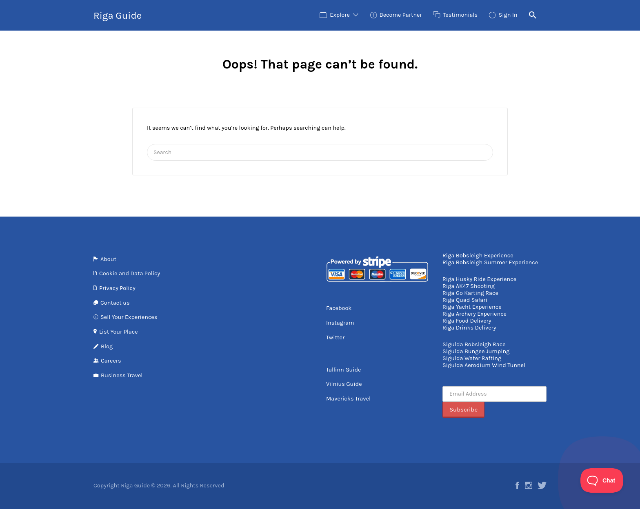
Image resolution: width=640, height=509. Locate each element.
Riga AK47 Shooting (468, 286)
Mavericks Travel (348, 398)
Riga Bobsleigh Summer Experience (490, 262)
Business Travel (121, 375)
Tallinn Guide (343, 369)
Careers (111, 360)
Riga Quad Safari (464, 300)
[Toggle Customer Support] (602, 480)
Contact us (114, 302)
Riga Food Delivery (466, 320)
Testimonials (460, 14)
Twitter (335, 337)
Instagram (340, 322)
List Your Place (118, 331)
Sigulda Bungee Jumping (475, 351)
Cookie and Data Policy (129, 273)
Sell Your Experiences (128, 317)
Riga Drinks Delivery (469, 327)
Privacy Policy (117, 288)
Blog (107, 346)
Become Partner (401, 14)
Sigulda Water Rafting (471, 358)
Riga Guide (117, 15)
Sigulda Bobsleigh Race (474, 344)
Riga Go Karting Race (470, 293)
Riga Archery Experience (474, 313)
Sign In (507, 14)
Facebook (339, 308)
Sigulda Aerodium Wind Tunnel (483, 365)
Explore (340, 14)
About (108, 259)
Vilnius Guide (344, 384)
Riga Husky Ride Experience (479, 279)
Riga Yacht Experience (472, 306)
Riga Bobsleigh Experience (477, 255)
